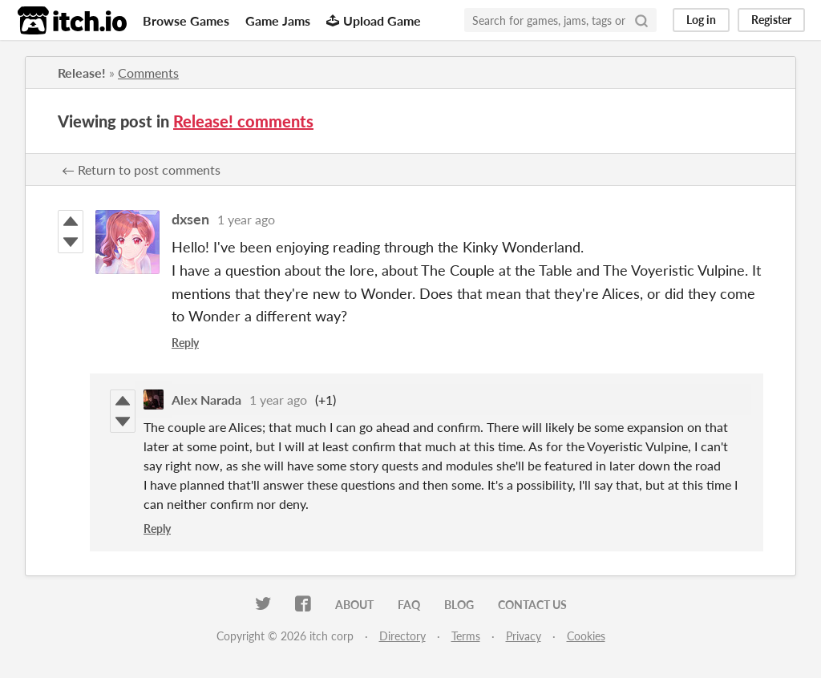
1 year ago (246, 219)
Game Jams (277, 20)
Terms (465, 636)
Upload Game (373, 20)
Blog (459, 604)
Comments (148, 72)
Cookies (586, 636)
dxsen (190, 219)
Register (771, 19)
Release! (82, 72)
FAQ (409, 604)
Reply (185, 342)
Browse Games (186, 20)
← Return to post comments (141, 169)
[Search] (641, 20)
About (354, 604)
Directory (402, 636)
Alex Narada (206, 399)
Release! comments (243, 121)
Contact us (532, 604)
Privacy (523, 636)
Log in (701, 19)
